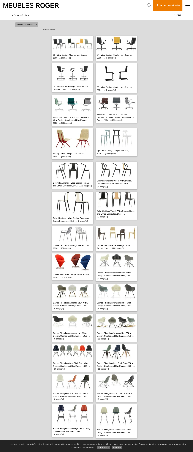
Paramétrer (103, 447)
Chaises (25, 15)
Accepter (117, 447)
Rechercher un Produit (168, 5)
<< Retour (176, 15)
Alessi (16, 15)
